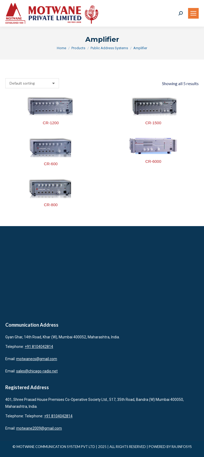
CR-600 (51, 163)
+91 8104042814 (39, 346)
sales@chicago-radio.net (37, 371)
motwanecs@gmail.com (36, 359)
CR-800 (51, 204)
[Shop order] (32, 83)
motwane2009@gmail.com (39, 428)
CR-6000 (153, 161)
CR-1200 (51, 123)
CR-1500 (153, 123)
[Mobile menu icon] (193, 13)
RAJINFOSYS (182, 446)
